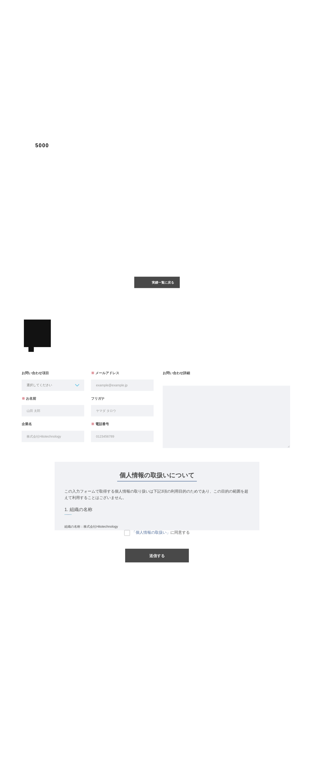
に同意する (157, 536)
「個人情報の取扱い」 (151, 535)
